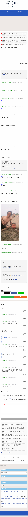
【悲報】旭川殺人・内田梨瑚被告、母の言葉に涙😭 (9, 435)
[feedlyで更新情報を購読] (7, 297)
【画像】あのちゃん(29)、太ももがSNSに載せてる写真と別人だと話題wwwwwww (14, 40)
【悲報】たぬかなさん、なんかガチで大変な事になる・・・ (11, 444)
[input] (14, 474)
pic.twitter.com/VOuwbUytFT (7, 267)
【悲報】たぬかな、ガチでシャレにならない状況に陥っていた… (11, 441)
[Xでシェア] (7, 293)
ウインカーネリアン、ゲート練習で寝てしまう (9, 495)
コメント (3, 404)
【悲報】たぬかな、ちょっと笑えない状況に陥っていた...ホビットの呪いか (13, 431)
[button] (26, 474)
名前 (1, 415)
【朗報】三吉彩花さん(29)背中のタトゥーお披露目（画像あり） (11, 41)
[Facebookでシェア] (14, 293)
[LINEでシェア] (21, 293)
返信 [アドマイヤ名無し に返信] (25, 311)
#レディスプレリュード (20, 275)
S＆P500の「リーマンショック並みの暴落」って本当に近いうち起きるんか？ (13, 428)
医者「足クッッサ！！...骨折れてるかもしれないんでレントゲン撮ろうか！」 (13, 36)
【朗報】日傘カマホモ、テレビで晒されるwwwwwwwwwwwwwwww (12, 34)
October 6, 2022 (13, 168)
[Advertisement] (14, 23)
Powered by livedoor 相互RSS (6, 454)
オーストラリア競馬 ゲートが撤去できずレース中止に (10, 493)
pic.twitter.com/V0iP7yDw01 (6, 74)
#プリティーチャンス (14, 275)
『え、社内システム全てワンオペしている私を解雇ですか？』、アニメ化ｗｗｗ (13, 43)
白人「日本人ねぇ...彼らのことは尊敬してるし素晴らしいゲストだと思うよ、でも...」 (14, 33)
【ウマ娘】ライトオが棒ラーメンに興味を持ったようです (10, 451)
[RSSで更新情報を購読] (20, 297)
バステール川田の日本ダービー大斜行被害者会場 (9, 448)
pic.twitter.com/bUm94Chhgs (10, 166)
